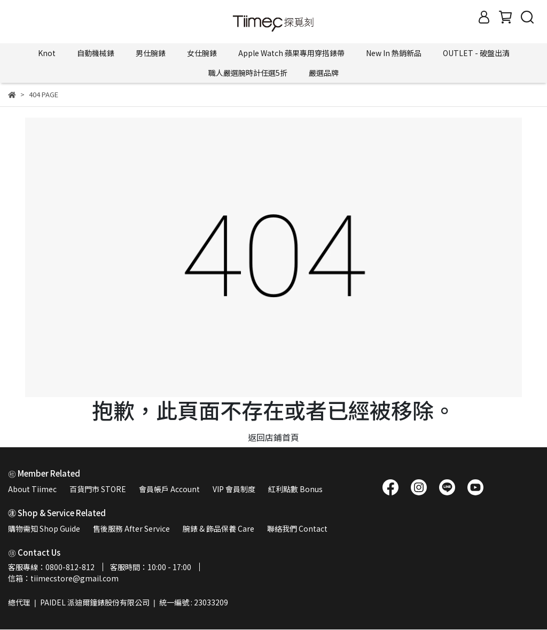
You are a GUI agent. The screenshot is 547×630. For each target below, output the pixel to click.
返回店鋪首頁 (273, 437)
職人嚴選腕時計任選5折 (247, 72)
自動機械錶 (95, 53)
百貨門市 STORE (97, 489)
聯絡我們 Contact (297, 528)
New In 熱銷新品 (393, 53)
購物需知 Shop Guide (44, 528)
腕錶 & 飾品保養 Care (218, 528)
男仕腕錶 (151, 53)
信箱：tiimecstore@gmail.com (63, 578)
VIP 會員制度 (234, 489)
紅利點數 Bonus (295, 489)
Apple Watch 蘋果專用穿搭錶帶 (291, 53)
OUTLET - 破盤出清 (476, 53)
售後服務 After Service (131, 528)
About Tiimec (32, 489)
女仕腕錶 (202, 53)
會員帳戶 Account (169, 489)
